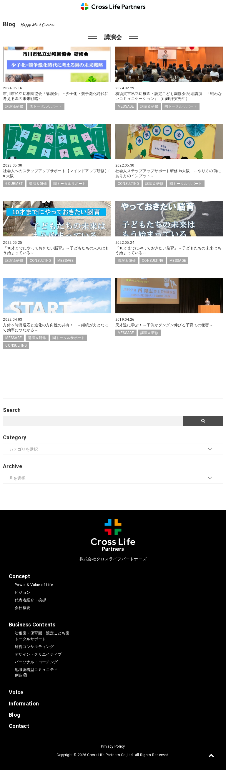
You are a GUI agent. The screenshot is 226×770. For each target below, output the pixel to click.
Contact (19, 726)
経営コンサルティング (34, 646)
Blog (14, 715)
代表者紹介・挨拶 (30, 600)
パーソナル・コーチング (36, 662)
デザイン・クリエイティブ (38, 654)
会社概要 (22, 608)
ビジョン (22, 592)
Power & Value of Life (34, 585)
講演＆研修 (14, 106)
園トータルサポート (46, 106)
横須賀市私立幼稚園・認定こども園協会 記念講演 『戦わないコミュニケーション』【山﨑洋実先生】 (168, 96)
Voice (16, 692)
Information (24, 703)
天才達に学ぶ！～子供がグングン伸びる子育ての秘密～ (164, 325)
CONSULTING (128, 184)
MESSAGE (126, 106)
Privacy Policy (113, 746)
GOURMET (14, 184)
